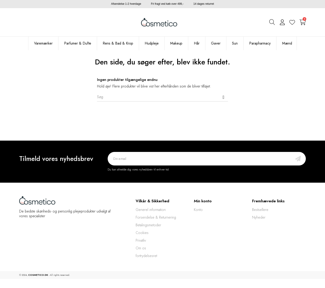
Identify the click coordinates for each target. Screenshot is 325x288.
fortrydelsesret (146, 255)
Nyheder (258, 217)
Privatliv (141, 240)
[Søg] (162, 97)
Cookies (142, 232)
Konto (198, 209)
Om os (141, 248)
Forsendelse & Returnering (156, 217)
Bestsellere (260, 209)
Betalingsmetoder (148, 225)
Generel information (151, 209)
